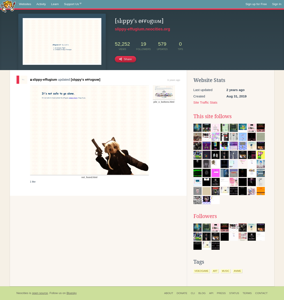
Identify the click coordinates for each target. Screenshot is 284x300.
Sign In (276, 4)
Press (221, 293)
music (225, 271)
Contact (261, 293)
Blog (202, 293)
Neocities (22, 293)
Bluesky (72, 293)
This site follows (212, 116)
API (211, 293)
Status (234, 293)
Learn (55, 4)
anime (237, 271)
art (215, 271)
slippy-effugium (43, 79)
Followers (205, 216)
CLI (193, 293)
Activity (41, 4)
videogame (202, 271)
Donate (182, 293)
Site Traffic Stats (205, 102)
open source (40, 293)
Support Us (73, 4)
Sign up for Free (256, 4)
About (168, 293)
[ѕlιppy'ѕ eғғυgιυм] (85, 79)
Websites (25, 4)
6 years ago (173, 80)
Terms (247, 293)
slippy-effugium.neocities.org (142, 29)
